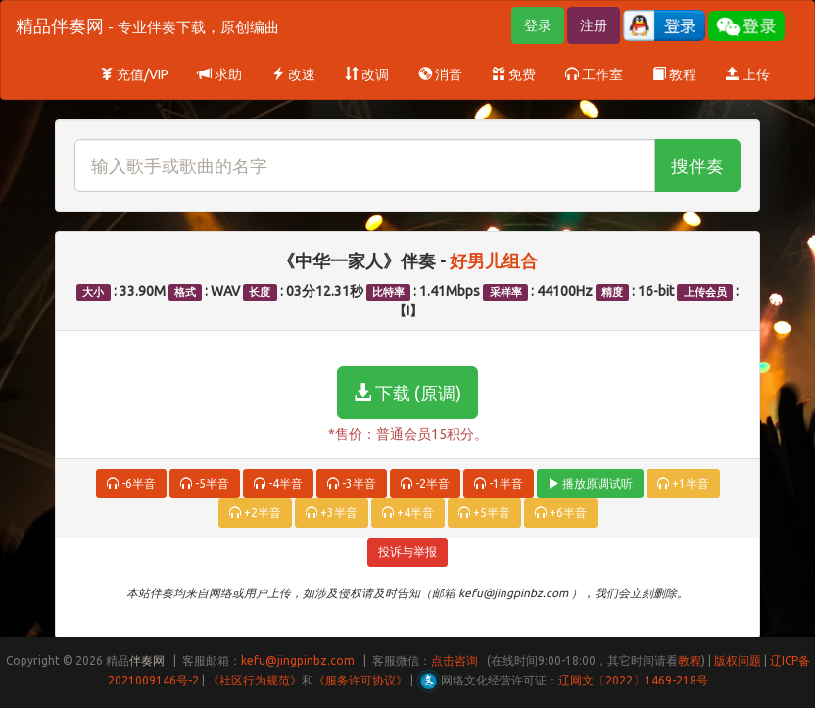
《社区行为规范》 (255, 680)
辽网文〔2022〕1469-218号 (633, 680)
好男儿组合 (494, 260)
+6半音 (561, 512)
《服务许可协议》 (360, 680)
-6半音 (131, 483)
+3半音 (332, 512)
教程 (674, 74)
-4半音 (278, 483)
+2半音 (255, 512)
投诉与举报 (407, 551)
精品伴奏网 (147, 25)
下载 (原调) (407, 392)
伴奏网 (147, 660)
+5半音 (484, 512)
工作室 (594, 74)
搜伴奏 (697, 165)
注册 (593, 25)
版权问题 (737, 660)
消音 (440, 74)
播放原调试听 (590, 483)
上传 (748, 74)
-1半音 (498, 483)
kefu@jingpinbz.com (298, 660)
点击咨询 (454, 660)
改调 (367, 74)
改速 (293, 74)
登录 (537, 25)
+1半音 (683, 483)
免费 (514, 74)
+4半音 (408, 512)
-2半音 (425, 483)
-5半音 (204, 483)
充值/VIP (134, 74)
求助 (220, 74)
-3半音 (351, 483)
